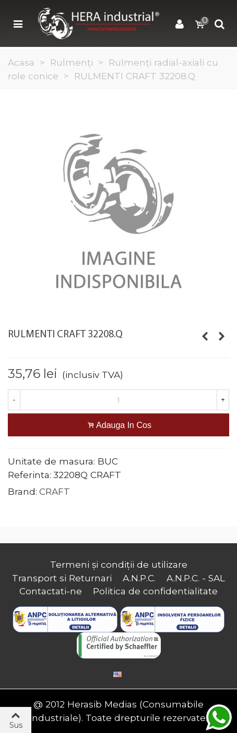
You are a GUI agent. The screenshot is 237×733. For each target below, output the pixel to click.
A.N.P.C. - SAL (196, 577)
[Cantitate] (118, 399)
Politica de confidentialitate (155, 590)
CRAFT (54, 491)
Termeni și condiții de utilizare (118, 564)
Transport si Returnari (62, 577)
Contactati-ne (50, 590)
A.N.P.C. (139, 577)
